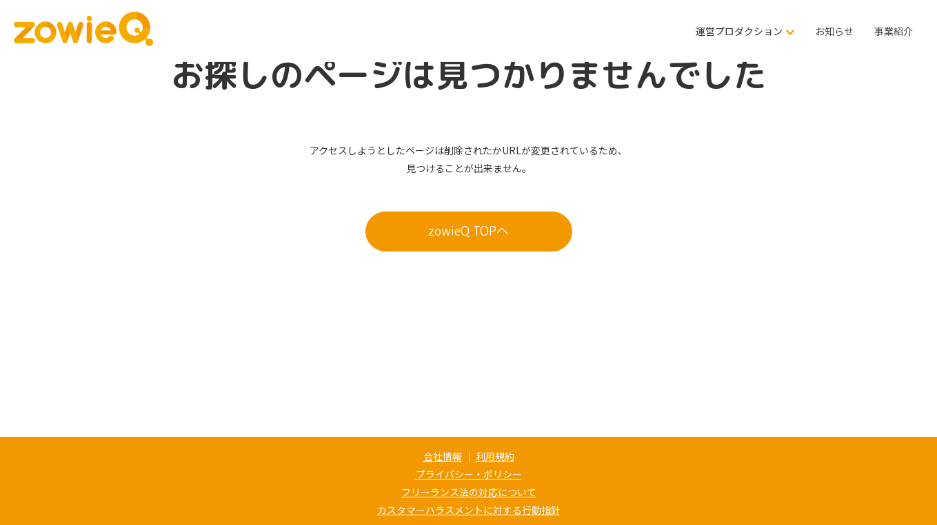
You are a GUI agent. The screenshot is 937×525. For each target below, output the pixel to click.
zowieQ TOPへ (468, 231)
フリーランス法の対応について (468, 492)
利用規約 (495, 456)
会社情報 (442, 456)
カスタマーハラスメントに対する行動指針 (469, 510)
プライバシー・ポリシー (469, 474)
